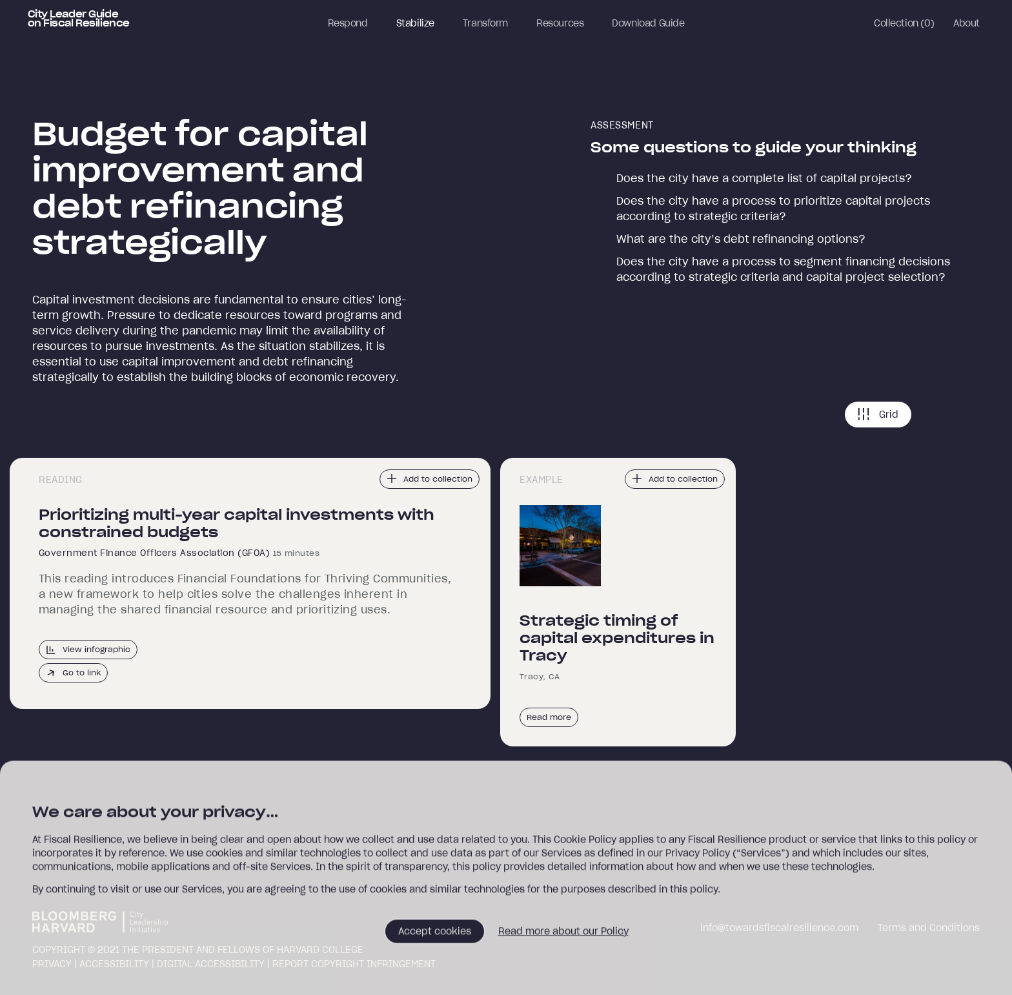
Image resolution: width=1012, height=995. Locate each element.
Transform (485, 23)
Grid (878, 414)
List (946, 414)
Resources (559, 23)
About (966, 23)
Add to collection (429, 478)
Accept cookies (434, 935)
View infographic (88, 649)
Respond (348, 23)
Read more (549, 717)
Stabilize (415, 23)
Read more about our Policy (563, 935)
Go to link (73, 673)
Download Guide (648, 23)
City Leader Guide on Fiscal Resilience (79, 19)
